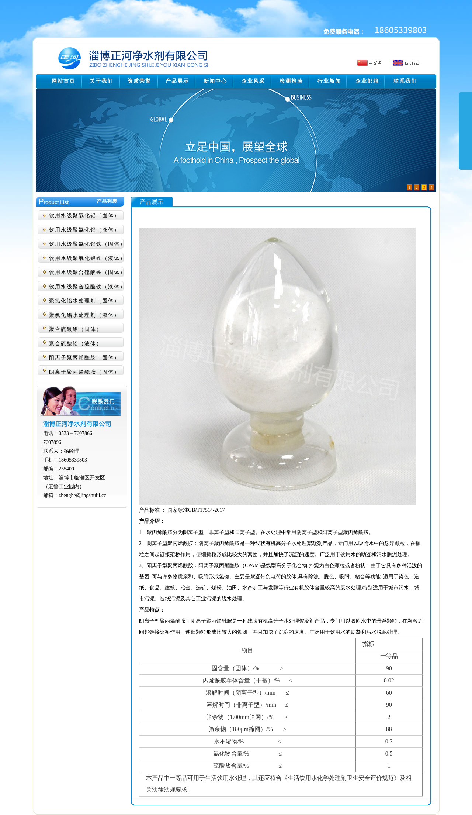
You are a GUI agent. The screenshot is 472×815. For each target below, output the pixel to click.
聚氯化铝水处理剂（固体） (84, 301)
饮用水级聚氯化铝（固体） (84, 215)
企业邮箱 (367, 81)
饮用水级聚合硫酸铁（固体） (87, 272)
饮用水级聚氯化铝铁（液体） (87, 258)
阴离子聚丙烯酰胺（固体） (84, 372)
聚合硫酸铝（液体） (75, 343)
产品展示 (177, 81)
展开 (465, 137)
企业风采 (253, 81)
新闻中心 (215, 81)
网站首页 (63, 81)
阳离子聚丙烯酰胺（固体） (84, 357)
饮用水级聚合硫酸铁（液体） (87, 287)
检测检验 (291, 81)
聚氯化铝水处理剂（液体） (84, 315)
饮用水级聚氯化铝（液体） (84, 230)
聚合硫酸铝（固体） (75, 329)
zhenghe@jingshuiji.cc (82, 495)
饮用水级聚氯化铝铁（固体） (87, 244)
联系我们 (405, 81)
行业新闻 (329, 81)
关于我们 (101, 81)
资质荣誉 (139, 81)
